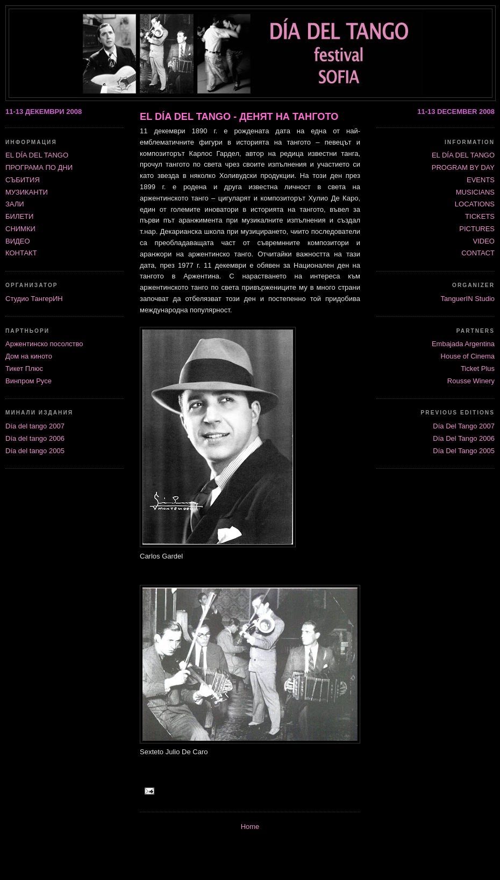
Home (250, 826)
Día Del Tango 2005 (464, 451)
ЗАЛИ (14, 204)
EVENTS (481, 180)
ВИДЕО (17, 241)
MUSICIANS (475, 192)
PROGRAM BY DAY (463, 167)
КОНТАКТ (21, 253)
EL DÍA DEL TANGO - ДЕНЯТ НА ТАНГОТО (239, 116)
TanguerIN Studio (468, 299)
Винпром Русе (28, 381)
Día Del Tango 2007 (464, 426)
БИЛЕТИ (19, 216)
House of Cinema (468, 356)
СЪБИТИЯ (22, 180)
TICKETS (480, 216)
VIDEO (484, 241)
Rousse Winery (471, 381)
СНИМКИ (20, 229)
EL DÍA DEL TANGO (463, 155)
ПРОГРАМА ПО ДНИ (39, 167)
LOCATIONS (475, 204)
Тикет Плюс (24, 368)
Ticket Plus (478, 368)
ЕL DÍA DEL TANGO (36, 155)
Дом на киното (28, 356)
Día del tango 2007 (35, 426)
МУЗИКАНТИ (26, 192)
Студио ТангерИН (34, 299)
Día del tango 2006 (35, 438)
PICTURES (477, 229)
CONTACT (478, 253)
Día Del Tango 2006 (464, 438)
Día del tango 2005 (35, 451)
